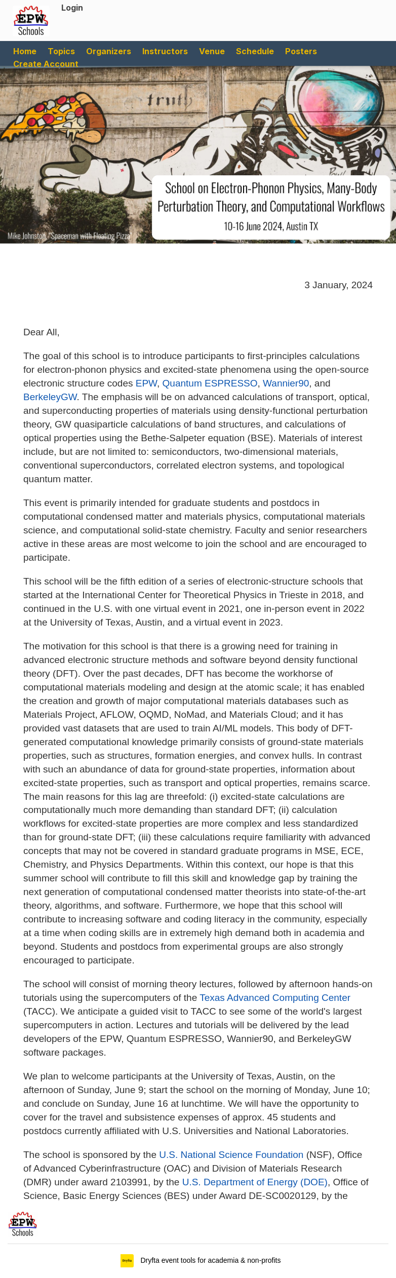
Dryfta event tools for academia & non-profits (210, 1260)
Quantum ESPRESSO (210, 383)
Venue (212, 51)
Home (24, 51)
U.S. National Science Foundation (231, 1154)
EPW (146, 383)
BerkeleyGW (50, 397)
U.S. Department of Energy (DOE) (255, 1182)
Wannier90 (286, 383)
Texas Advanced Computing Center (275, 997)
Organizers (108, 51)
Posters (301, 51)
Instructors (165, 51)
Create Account (45, 64)
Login (72, 8)
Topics (61, 51)
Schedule (255, 51)
